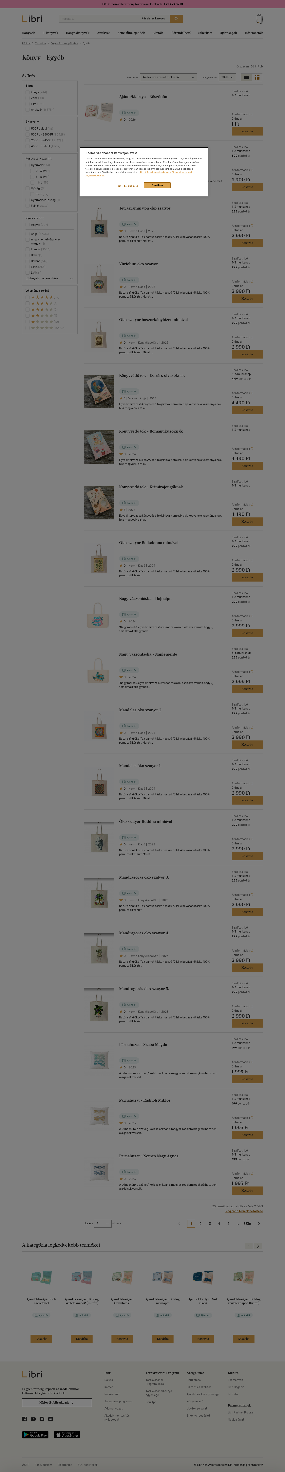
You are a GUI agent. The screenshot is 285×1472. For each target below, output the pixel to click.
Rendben (157, 185)
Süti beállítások (128, 186)
